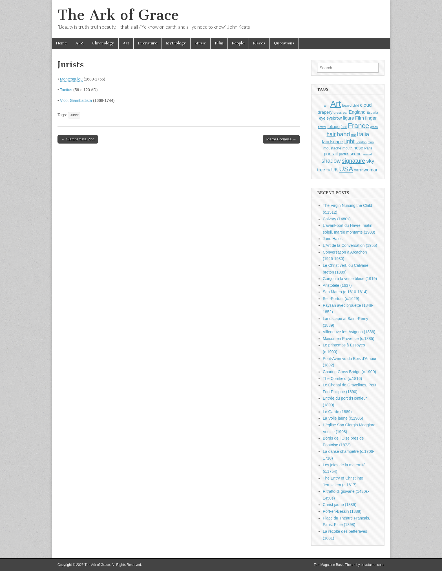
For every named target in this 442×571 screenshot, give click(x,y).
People (238, 43)
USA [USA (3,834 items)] (346, 169)
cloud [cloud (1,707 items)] (366, 105)
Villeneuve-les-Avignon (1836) (349, 332)
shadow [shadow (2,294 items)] (331, 161)
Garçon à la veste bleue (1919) (350, 278)
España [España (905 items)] (372, 113)
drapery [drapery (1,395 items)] (325, 112)
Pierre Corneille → (281, 139)
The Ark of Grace (118, 15)
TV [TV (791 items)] (328, 170)
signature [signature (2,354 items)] (353, 161)
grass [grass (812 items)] (374, 127)
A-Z (79, 43)
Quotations (284, 43)
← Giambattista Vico (77, 139)
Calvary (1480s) (337, 219)
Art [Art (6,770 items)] (335, 103)
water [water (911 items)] (358, 170)
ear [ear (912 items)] (345, 113)
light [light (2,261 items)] (349, 141)
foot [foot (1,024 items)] (344, 127)
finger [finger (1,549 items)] (371, 117)
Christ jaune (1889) (339, 504)
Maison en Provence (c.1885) (348, 338)
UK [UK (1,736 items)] (334, 170)
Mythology (176, 43)
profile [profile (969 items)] (344, 154)
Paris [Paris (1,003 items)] (368, 148)
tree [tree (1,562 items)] (321, 169)
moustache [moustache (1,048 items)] (332, 148)
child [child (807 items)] (356, 105)
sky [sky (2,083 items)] (370, 161)
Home (61, 43)
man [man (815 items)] (371, 142)
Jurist (74, 115)
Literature (147, 43)
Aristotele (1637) (337, 285)
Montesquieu (71, 79)
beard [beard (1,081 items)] (347, 105)
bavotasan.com (372, 565)
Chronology (103, 43)
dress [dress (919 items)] (337, 113)
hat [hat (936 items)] (353, 135)
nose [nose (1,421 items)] (358, 147)
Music (200, 43)
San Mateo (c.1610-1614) (345, 292)
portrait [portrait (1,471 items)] (331, 153)
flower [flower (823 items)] (322, 127)
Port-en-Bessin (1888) (342, 511)
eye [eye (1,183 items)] (322, 118)
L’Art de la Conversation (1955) (350, 245)
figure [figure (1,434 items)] (348, 118)
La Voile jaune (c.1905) (343, 418)
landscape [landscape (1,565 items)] (332, 141)
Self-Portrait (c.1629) (341, 298)
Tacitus (66, 90)
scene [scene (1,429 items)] (355, 153)
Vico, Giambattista (76, 100)
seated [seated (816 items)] (367, 154)
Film (219, 43)
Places (259, 43)
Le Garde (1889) (337, 411)
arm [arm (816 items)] (326, 105)
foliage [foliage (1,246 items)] (333, 126)
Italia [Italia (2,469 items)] (363, 134)
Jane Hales (332, 238)
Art (126, 43)
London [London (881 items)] (361, 142)
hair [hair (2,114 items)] (331, 134)
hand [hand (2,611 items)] (343, 134)
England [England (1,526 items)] (357, 112)
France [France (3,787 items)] (358, 125)
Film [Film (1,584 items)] (359, 118)
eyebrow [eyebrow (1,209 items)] (334, 118)
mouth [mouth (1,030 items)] (347, 148)
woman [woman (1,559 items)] (371, 169)
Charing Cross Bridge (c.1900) (349, 372)
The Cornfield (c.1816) (342, 378)
